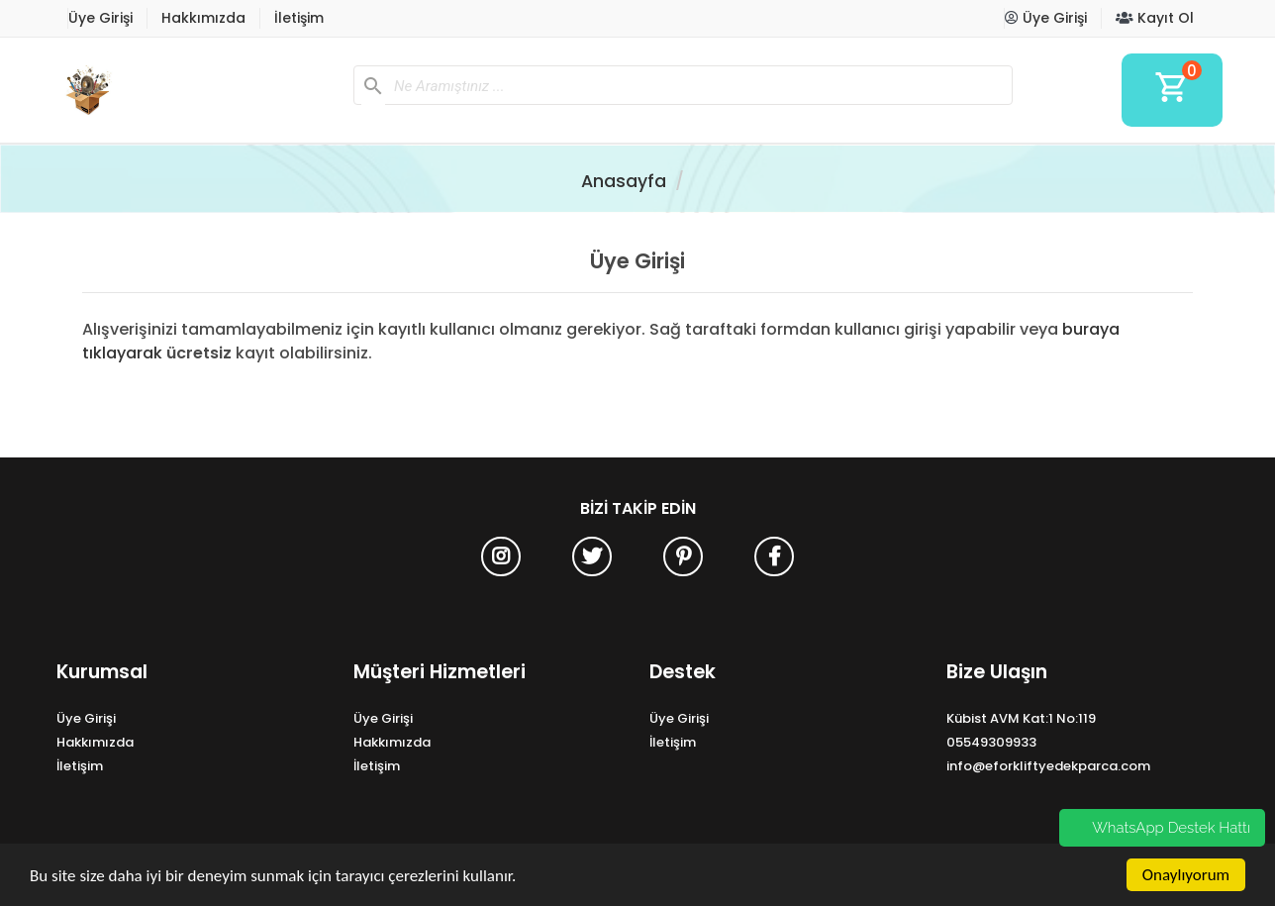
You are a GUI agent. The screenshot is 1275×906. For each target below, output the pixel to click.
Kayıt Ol (1155, 18)
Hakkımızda (203, 18)
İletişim (299, 18)
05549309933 (991, 742)
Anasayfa (623, 181)
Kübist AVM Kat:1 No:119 (1021, 718)
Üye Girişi (100, 18)
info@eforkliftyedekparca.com (1048, 765)
